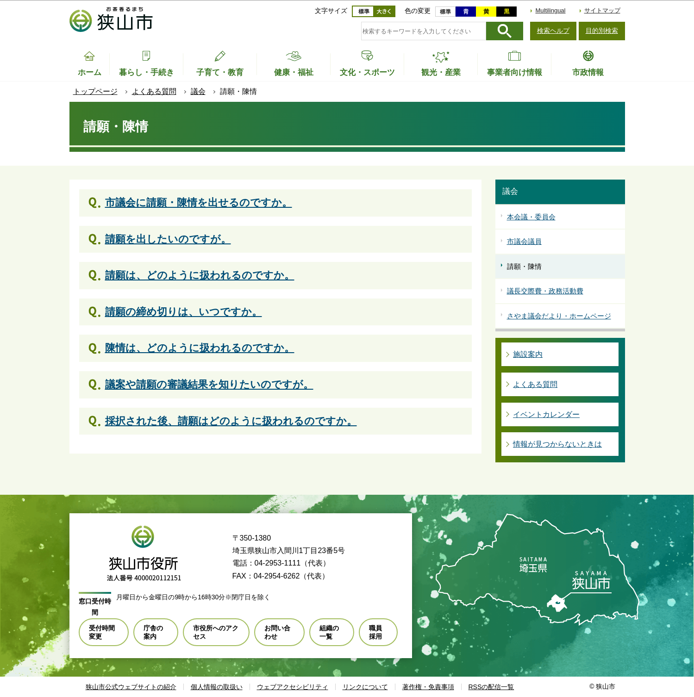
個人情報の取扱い (217, 687)
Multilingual (550, 10)
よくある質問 (154, 91)
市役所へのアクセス (215, 632)
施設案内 (528, 354)
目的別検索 (602, 30)
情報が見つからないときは (557, 444)
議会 (198, 91)
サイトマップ (602, 10)
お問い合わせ (277, 632)
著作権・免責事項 (428, 687)
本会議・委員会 (531, 217)
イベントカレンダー (546, 414)
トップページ (95, 91)
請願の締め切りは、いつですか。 (183, 311)
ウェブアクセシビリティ (292, 687)
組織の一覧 (329, 632)
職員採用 (375, 632)
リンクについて (365, 687)
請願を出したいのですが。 (168, 239)
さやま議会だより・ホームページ (559, 316)
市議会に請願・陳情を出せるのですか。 (198, 202)
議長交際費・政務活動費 (545, 291)
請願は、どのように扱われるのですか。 (199, 275)
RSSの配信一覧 (491, 687)
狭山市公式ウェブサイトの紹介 (131, 687)
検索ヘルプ (553, 30)
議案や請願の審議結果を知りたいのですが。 (209, 384)
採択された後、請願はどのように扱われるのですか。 (231, 421)
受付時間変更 (102, 632)
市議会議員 (524, 241)
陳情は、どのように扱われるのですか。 (199, 348)
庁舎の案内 (153, 632)
